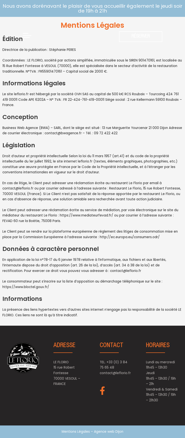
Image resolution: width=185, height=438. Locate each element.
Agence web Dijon (108, 431)
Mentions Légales (76, 431)
